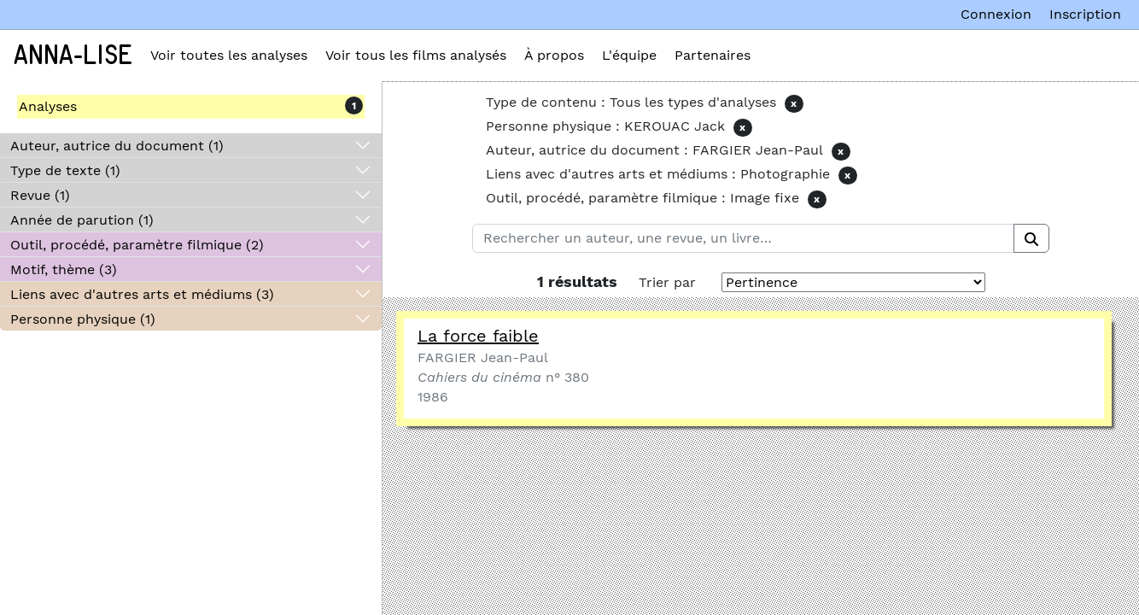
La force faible (478, 335)
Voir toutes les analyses (228, 55)
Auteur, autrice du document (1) (117, 146)
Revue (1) (40, 195)
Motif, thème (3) (63, 269)
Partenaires (713, 55)
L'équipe (629, 55)
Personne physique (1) (82, 319)
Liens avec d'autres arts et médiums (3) (142, 294)
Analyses (48, 106)
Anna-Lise (73, 55)
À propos (554, 55)
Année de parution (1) (82, 220)
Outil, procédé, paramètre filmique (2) (137, 245)
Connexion (996, 14)
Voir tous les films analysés (415, 55)
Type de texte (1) (65, 170)
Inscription (1085, 14)
